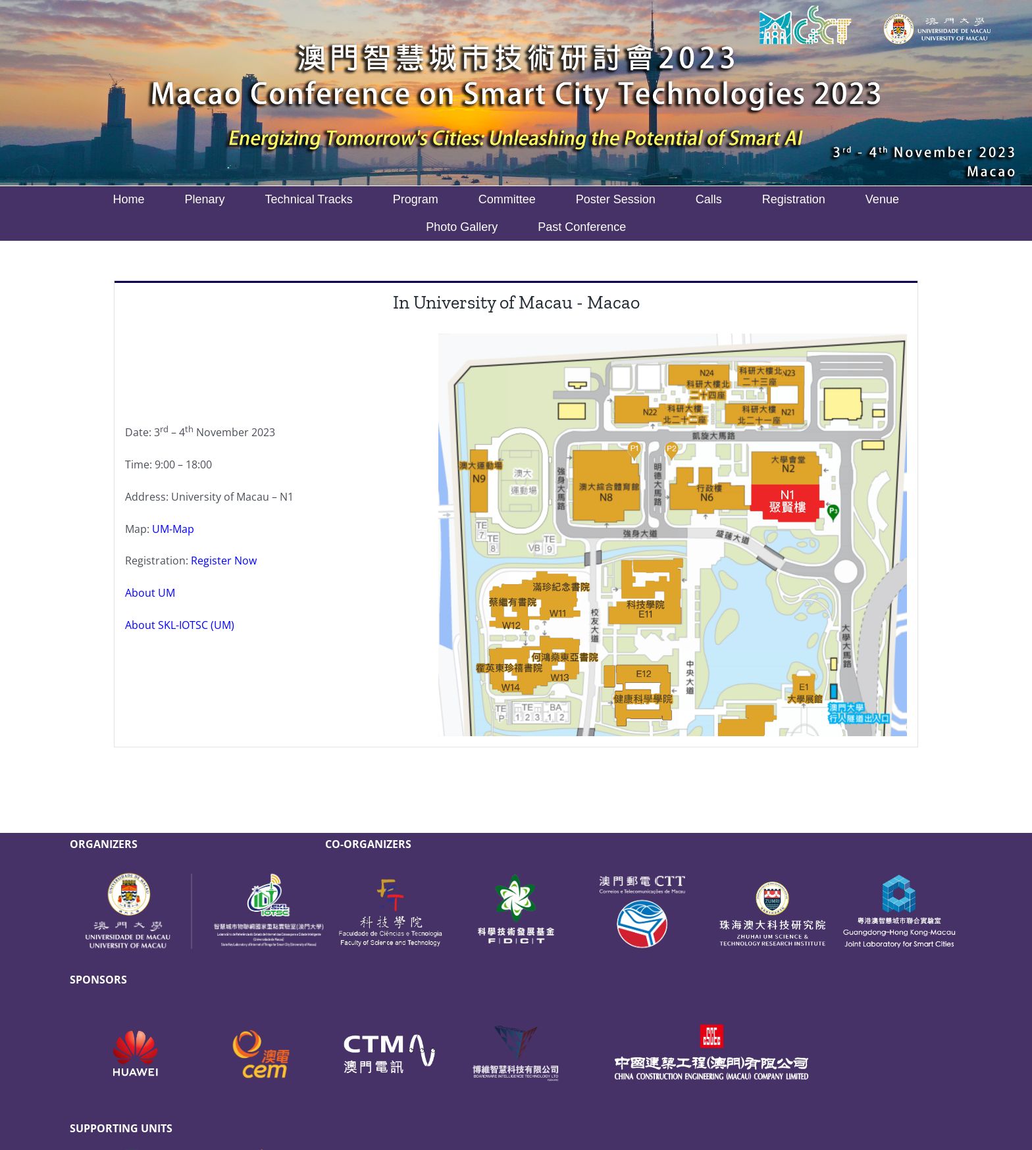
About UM (150, 593)
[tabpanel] (516, 535)
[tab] (516, 301)
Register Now (224, 560)
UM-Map (173, 529)
